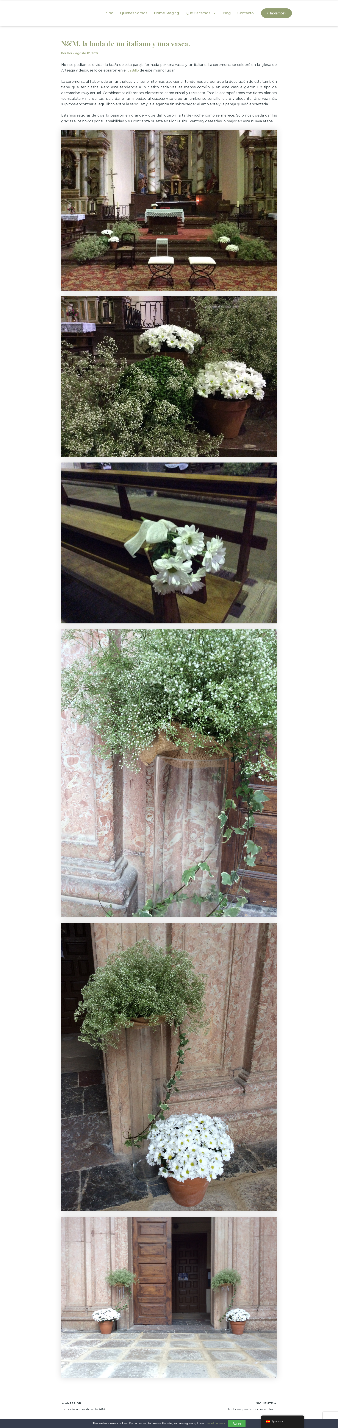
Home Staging (166, 13)
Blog (227, 13)
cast (131, 70)
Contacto (245, 13)
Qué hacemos (201, 13)
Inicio (108, 13)
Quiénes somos (133, 13)
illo (137, 70)
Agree (237, 1423)
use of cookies (215, 1423)
